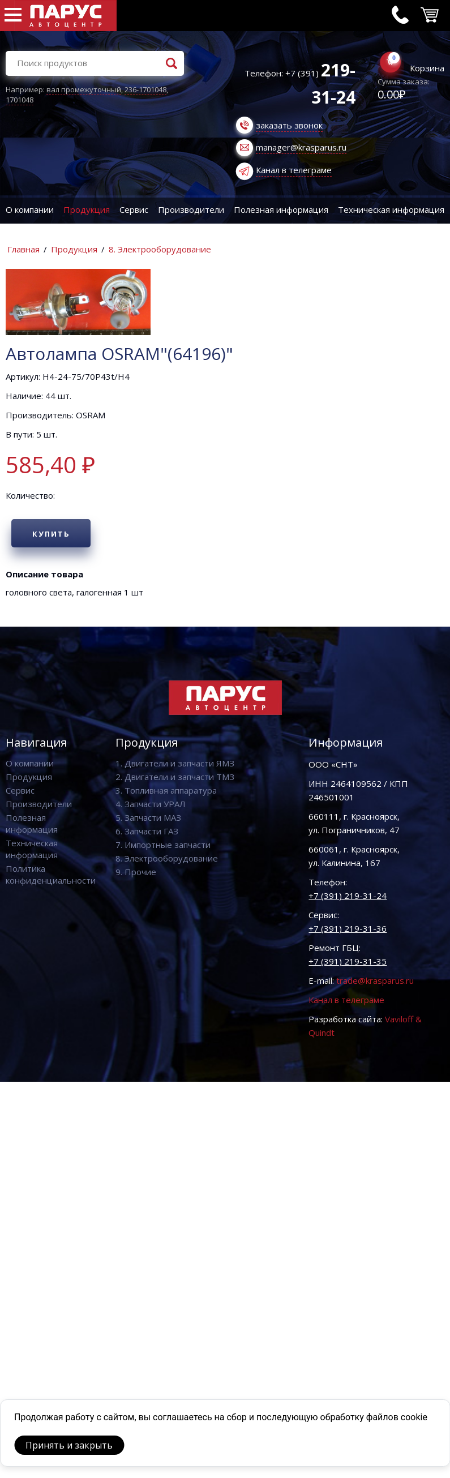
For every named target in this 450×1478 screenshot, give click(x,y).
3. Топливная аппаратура (166, 790)
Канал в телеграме (294, 169)
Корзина (427, 68)
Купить (51, 534)
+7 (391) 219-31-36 (347, 928)
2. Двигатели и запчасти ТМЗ (174, 776)
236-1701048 (145, 89)
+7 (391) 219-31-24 (347, 895)
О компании (30, 209)
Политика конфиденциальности (51, 874)
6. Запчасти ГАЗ (146, 831)
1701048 (19, 100)
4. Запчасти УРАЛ (150, 803)
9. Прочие (135, 871)
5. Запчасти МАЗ (148, 817)
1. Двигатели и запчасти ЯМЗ (174, 763)
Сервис (133, 209)
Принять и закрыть (69, 1445)
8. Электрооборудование (160, 249)
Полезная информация (281, 209)
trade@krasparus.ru (375, 980)
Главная (23, 249)
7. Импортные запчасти (163, 844)
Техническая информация (32, 848)
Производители (191, 209)
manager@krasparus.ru (301, 147)
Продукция (86, 209)
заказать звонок (289, 125)
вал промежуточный (83, 89)
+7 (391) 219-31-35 (347, 961)
